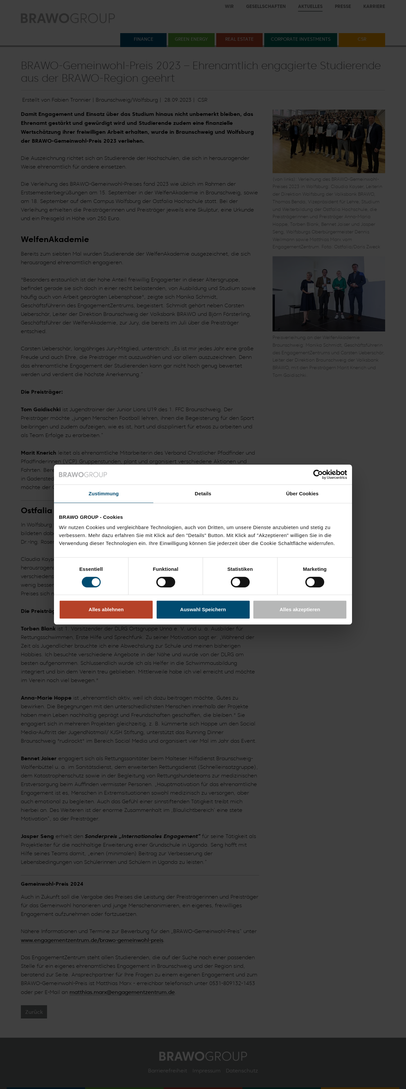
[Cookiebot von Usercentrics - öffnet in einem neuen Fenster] (318, 474)
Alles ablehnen (106, 609)
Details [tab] (203, 493)
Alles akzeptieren (299, 609)
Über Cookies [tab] (302, 493)
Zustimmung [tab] (104, 493)
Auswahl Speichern (203, 609)
